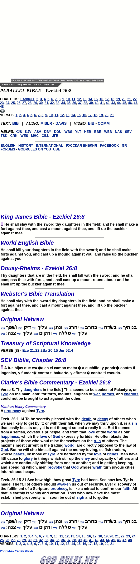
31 (46, 103)
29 (35, 103)
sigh (80, 497)
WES (24, 135)
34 (63, 103)
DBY (47, 132)
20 (124, 99)
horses (108, 394)
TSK (4, 135)
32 (52, 103)
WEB (108, 132)
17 (107, 99)
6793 (3, 334)
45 (124, 103)
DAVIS (61, 123)
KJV (28, 132)
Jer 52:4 (66, 350)
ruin (97, 441)
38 (85, 103)
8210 (3, 328)
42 (108, 103)
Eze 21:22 (30, 350)
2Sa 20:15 (49, 350)
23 (2, 103)
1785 (20, 328)
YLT (78, 132)
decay (102, 419)
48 (2, 106)
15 (96, 99)
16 (101, 99)
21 (129, 99)
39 (91, 103)
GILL (45, 135)
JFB (55, 135)
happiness (10, 436)
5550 (55, 334)
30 (41, 103)
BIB (15, 123)
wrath (97, 467)
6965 (36, 334)
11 (73, 99)
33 (57, 103)
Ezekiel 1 (27, 99)
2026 (66, 328)
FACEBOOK (109, 145)
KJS (18, 132)
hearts (19, 454)
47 (135, 103)
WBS (68, 132)
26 (18, 103)
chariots (131, 394)
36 (74, 103)
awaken (64, 484)
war (96, 394)
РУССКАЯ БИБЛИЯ (81, 145)
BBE (97, 132)
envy (85, 458)
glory (28, 458)
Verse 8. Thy (70, 384)
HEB (87, 132)
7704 (100, 328)
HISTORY (25, 145)
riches (112, 454)
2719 (82, 328)
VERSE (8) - (70, 345)
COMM (104, 123)
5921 (34, 328)
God (56, 436)
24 (7, 103)
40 (96, 103)
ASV (37, 132)
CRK (14, 135)
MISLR (46, 123)
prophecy (12, 411)
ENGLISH (8, 145)
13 (85, 99)
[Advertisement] (39, 39)
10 (68, 99)
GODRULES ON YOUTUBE (39, 149)
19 (118, 99)
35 (69, 103)
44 (119, 103)
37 (80, 103)
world (112, 432)
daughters (33, 390)
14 (90, 99)
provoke (55, 467)
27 (24, 103)
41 (102, 103)
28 (30, 103)
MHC (35, 135)
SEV (128, 132)
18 (112, 99)
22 (135, 99)
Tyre (4, 394)
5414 (51, 328)
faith (126, 489)
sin (134, 423)
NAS (118, 132)
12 (79, 99)
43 (113, 103)
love (91, 432)
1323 (120, 328)
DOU (58, 132)
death (87, 419)
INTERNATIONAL (49, 145)
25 (13, 103)
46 (130, 103)
